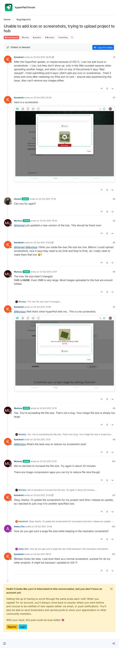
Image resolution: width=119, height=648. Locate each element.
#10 (113, 461)
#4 (114, 220)
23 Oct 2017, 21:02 (42, 242)
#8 (114, 408)
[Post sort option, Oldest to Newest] (18, 47)
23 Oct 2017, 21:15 (48, 461)
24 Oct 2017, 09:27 (42, 554)
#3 (114, 199)
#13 (113, 554)
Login (23, 626)
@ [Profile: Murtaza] (31, 247)
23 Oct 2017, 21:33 (42, 495)
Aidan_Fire (19, 526)
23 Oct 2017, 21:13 (41, 439)
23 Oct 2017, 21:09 (42, 307)
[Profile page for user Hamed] (7, 201)
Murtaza (18, 220)
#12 (113, 526)
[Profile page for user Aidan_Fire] (7, 528)
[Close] (111, 589)
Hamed (17, 199)
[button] (4, 644)
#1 (114, 57)
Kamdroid (19, 57)
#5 (114, 242)
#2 (114, 97)
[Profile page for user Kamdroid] (7, 59)
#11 (113, 495)
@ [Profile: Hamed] (19, 225)
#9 (114, 439)
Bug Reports (11, 37)
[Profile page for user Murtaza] (7, 223)
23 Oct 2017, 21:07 (48, 271)
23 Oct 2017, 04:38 (42, 97)
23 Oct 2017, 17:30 (47, 199)
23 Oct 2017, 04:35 (42, 57)
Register (12, 626)
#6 (114, 271)
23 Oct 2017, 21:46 (43, 526)
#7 (114, 307)
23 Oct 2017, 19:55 (48, 220)
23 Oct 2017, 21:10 (48, 408)
